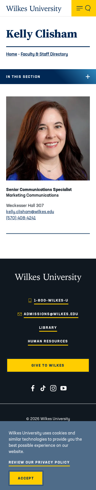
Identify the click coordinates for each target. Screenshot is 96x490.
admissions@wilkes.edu (51, 314)
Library (48, 327)
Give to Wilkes (48, 365)
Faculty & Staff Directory (44, 54)
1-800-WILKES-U (51, 300)
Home (11, 54)
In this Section (23, 76)
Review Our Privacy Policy (39, 462)
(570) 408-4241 (21, 217)
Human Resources (48, 341)
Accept (26, 478)
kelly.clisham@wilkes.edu (30, 211)
